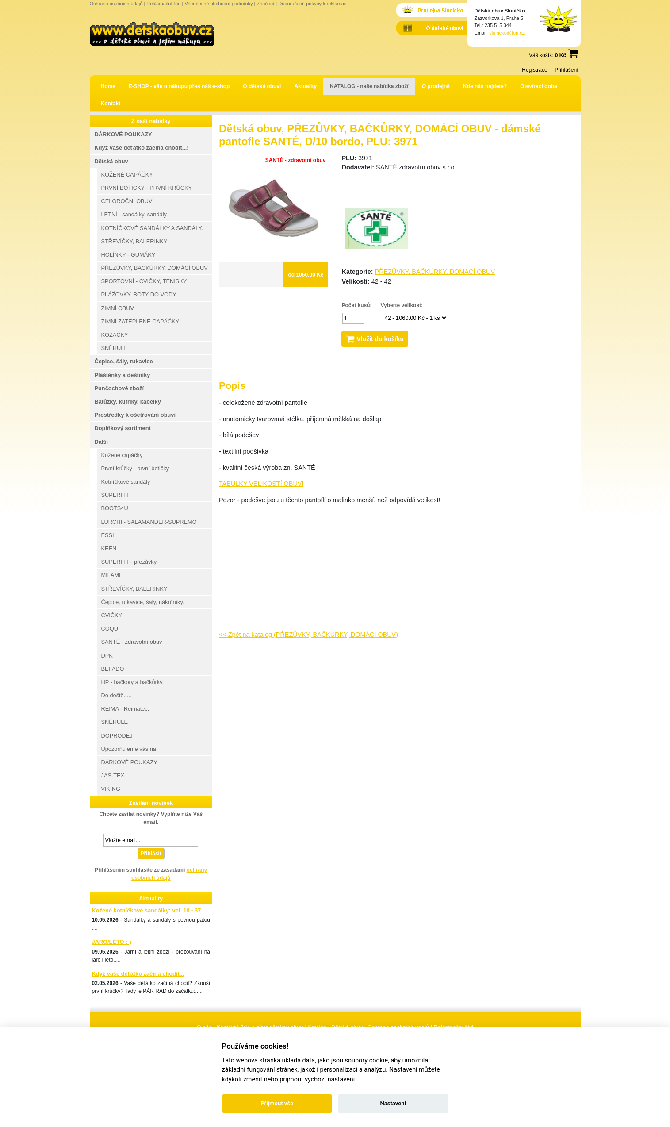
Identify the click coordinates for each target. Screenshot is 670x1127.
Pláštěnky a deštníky (122, 375)
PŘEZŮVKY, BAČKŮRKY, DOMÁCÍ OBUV (435, 271)
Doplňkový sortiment (123, 428)
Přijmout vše (276, 1103)
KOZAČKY (114, 334)
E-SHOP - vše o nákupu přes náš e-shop (179, 86)
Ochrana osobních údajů (116, 3)
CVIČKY (112, 615)
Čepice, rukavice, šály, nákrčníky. (142, 602)
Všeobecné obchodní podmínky (218, 3)
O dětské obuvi (262, 86)
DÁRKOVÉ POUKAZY (123, 134)
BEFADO (112, 668)
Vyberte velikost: (402, 305)
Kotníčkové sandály (125, 481)
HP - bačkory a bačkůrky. (132, 682)
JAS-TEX (113, 775)
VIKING (110, 788)
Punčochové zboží (119, 388)
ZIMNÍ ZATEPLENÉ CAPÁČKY (140, 321)
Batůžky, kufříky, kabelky (128, 401)
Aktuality (305, 86)
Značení (265, 3)
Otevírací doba (538, 86)
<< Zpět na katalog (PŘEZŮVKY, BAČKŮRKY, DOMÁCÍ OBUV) (308, 634)
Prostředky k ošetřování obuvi (135, 415)
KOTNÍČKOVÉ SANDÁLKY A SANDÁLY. (152, 228)
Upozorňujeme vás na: (129, 749)
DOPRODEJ (117, 735)
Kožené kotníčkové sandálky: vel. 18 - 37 (146, 910)
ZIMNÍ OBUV (117, 308)
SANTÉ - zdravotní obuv (131, 642)
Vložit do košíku (374, 339)
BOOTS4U (114, 508)
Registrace (534, 70)
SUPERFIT (115, 495)
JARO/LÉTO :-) (111, 942)
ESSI (107, 535)
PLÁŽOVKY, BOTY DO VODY (138, 294)
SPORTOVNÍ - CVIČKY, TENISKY (144, 281)
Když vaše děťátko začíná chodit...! (142, 147)
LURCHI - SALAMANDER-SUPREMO (149, 522)
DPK (107, 655)
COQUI (110, 628)
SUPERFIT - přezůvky (129, 561)
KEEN (109, 548)
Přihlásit (151, 853)
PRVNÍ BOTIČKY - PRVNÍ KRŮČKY (146, 188)
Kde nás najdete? (485, 86)
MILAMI (111, 575)
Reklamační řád (163, 3)
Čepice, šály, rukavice (124, 361)
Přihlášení (566, 70)
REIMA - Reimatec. (125, 708)
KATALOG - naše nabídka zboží (369, 86)
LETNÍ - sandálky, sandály (134, 214)
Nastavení (393, 1103)
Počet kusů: (356, 305)
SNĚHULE (114, 348)
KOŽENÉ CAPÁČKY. (127, 174)
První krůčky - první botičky (135, 468)
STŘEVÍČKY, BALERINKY (134, 241)
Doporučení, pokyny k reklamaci (313, 3)
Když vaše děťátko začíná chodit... (138, 973)
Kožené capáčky (122, 455)
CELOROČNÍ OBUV (127, 201)
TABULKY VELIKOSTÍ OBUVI (261, 483)
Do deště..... (116, 695)
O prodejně (436, 86)
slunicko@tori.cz (507, 32)
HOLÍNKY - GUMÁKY (128, 254)
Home (108, 86)
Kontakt (111, 103)
